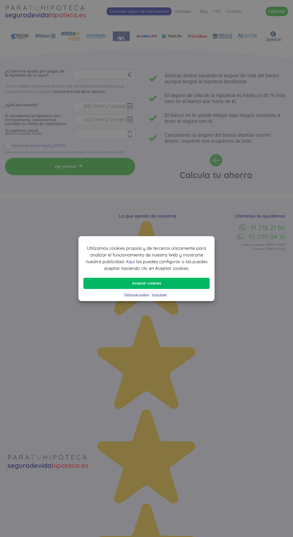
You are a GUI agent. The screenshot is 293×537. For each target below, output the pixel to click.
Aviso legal (159, 294)
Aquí (130, 261)
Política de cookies (136, 294)
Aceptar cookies (146, 283)
